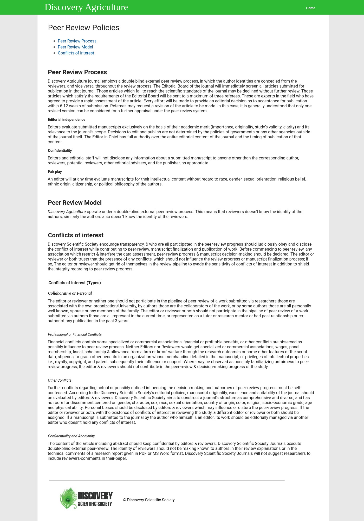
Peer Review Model (75, 47)
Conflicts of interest (76, 53)
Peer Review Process (77, 41)
